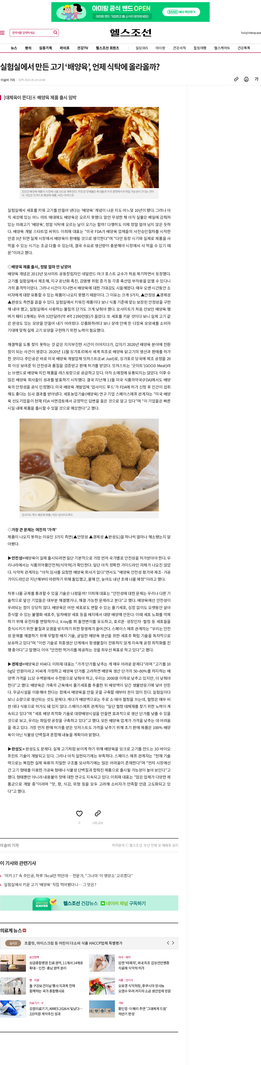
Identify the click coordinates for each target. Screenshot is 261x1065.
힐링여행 (200, 47)
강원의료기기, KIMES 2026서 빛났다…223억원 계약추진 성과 (55, 1011)
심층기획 (45, 47)
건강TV (82, 47)
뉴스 (14, 47)
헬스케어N (222, 47)
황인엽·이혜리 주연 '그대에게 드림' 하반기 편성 (142, 1011)
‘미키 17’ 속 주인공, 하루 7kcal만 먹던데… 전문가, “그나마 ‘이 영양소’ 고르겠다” (68, 875)
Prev (169, 943)
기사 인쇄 (246, 79)
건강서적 (179, 47)
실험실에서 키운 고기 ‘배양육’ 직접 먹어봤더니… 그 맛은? (50, 884)
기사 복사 (236, 79)
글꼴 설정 (256, 79)
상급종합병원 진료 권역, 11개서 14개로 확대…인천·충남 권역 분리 (56, 965)
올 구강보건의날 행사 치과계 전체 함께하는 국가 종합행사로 (52, 988)
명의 (28, 47)
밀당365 (142, 47)
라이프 (64, 47)
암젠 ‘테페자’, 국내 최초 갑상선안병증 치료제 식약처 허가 (143, 965)
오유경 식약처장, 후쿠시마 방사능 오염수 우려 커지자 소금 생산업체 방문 (144, 988)
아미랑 (160, 47)
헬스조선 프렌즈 (107, 47)
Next (174, 943)
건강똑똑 (244, 47)
